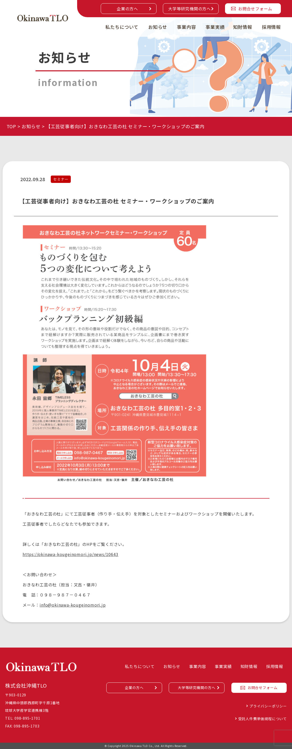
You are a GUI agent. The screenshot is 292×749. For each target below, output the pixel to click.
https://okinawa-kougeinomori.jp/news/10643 (70, 554)
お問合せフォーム (255, 9)
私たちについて (122, 27)
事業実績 (215, 27)
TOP (11, 126)
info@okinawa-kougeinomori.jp (73, 605)
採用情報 (271, 27)
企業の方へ (127, 9)
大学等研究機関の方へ (189, 9)
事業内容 (186, 27)
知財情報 (242, 27)
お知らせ (157, 27)
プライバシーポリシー (268, 706)
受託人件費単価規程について (262, 718)
